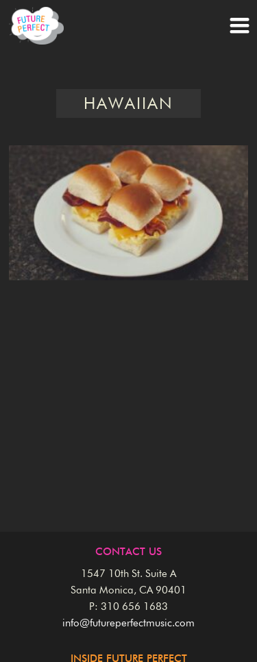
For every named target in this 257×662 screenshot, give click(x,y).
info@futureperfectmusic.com (128, 623)
